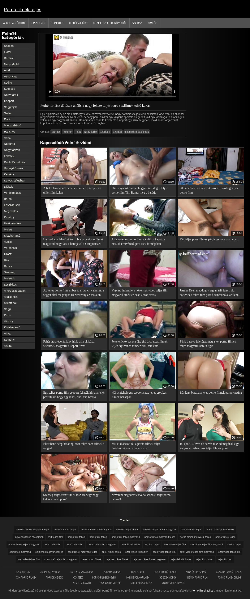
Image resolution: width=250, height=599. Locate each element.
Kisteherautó (12, 235)
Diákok (8, 186)
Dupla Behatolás (14, 162)
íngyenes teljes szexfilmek (29, 537)
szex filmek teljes (111, 551)
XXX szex (78, 577)
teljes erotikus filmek (117, 559)
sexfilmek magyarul (20, 551)
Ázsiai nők (10, 296)
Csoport (9, 101)
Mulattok (9, 278)
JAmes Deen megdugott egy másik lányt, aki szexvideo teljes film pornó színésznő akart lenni (209, 292)
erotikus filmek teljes (65, 529)
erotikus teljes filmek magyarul (159, 529)
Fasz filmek (38, 23)
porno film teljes (76, 537)
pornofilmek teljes (130, 544)
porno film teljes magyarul (125, 537)
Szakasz (137, 23)
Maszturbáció (12, 125)
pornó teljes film (74, 544)
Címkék (152, 23)
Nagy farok (11, 94)
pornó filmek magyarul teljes (195, 537)
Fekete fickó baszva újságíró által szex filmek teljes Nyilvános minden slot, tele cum (139, 344)
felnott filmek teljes (191, 529)
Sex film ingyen (82, 583)
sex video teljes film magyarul (206, 544)
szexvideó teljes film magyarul (60, 559)
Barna (8, 198)
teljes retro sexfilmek (136, 131)
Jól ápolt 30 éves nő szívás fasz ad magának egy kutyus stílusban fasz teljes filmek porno (209, 446)
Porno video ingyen (173, 583)
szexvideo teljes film (29, 559)
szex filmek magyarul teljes (82, 551)
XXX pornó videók (110, 583)
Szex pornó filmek (166, 572)
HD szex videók (168, 577)
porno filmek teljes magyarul (23, 544)
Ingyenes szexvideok (82, 572)
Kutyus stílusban (14, 180)
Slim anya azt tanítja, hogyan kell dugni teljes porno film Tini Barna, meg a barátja (139, 190)
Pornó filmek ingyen (104, 577)
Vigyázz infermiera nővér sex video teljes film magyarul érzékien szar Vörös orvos (139, 292)
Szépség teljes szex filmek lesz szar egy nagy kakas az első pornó (70, 497)
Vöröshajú (10, 247)
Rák (6, 260)
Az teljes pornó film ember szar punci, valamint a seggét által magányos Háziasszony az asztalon (73, 292)
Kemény (9, 174)
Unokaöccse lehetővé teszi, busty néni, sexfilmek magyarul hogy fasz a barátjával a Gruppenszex (73, 241)
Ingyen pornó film (197, 577)
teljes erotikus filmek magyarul (149, 559)
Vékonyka (10, 76)
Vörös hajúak (12, 192)
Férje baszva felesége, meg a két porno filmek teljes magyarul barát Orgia (208, 344)
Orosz (8, 254)
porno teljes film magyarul (102, 544)
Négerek (9, 143)
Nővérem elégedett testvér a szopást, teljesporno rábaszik (140, 497)
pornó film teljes (98, 537)
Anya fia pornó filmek (228, 572)
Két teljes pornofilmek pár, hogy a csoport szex (209, 239)
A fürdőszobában (15, 290)
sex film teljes (152, 544)
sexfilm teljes (234, 544)
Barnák (8, 58)
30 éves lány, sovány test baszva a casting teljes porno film (209, 190)
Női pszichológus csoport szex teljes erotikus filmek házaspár (138, 395)
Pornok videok (112, 572)
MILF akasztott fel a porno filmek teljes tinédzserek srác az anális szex (135, 446)
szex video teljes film (136, 551)
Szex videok (23, 572)
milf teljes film (55, 537)
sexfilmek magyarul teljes (49, 551)
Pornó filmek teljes (22, 9)
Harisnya (9, 131)
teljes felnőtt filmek (181, 559)
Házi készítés (12, 223)
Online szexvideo (50, 572)
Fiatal (7, 52)
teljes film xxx (225, 559)
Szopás (9, 45)
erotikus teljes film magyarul (96, 529)
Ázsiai (8, 241)
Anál (7, 70)
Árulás (8, 345)
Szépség (9, 88)
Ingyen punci (138, 572)
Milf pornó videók (141, 583)
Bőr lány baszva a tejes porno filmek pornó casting (211, 392)
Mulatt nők (10, 302)
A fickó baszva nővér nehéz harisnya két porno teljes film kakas (72, 190)
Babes (8, 266)
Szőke (8, 82)
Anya (7, 137)
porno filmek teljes (225, 537)
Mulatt (8, 229)
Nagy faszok (12, 149)
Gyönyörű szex (13, 168)
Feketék (9, 156)
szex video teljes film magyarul (197, 551)
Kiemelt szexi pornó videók (109, 23)
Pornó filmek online (229, 577)
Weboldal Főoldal (14, 23)
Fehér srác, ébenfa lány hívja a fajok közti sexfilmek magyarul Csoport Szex (68, 344)
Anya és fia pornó (196, 572)
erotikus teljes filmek (127, 529)
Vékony (9, 321)
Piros (7, 315)
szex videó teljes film (164, 551)
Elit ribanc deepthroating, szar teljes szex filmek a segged (73, 446)
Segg (7, 309)
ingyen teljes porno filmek (220, 529)
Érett (7, 119)
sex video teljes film (175, 544)
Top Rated (57, 23)
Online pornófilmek (138, 577)
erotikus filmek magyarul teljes (32, 529)
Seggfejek (10, 107)
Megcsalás (11, 211)
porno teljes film (52, 544)
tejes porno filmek (91, 559)
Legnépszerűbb (78, 23)
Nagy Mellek (12, 64)
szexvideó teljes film (229, 551)
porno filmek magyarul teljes (159, 537)
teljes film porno (204, 559)
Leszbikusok (12, 205)
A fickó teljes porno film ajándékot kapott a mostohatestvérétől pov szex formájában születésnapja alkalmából (138, 242)
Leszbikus (10, 284)
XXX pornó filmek (26, 577)
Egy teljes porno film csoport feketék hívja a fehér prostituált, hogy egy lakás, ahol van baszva (74, 395)
